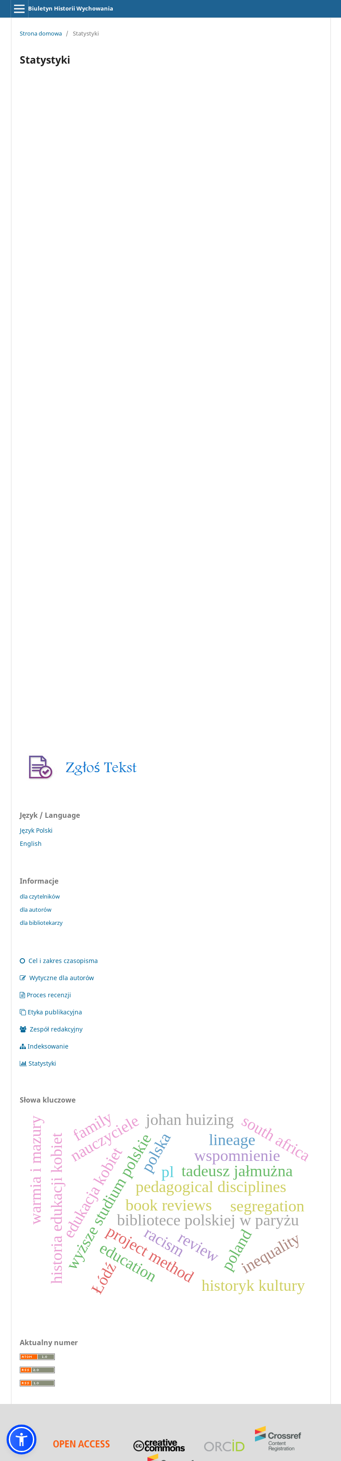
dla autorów (35, 909)
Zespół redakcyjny (51, 1029)
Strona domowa (41, 33)
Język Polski (36, 830)
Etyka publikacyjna (51, 1012)
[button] (21, 1439)
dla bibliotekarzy (41, 923)
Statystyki (38, 1063)
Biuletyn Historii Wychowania (70, 8)
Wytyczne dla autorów (57, 978)
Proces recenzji (45, 995)
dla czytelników (40, 896)
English (31, 843)
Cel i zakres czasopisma (59, 960)
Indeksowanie (44, 1046)
